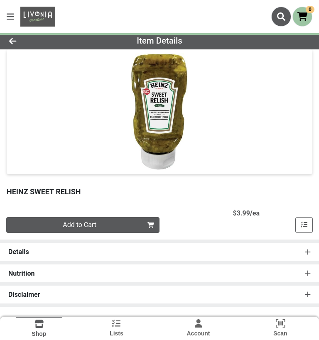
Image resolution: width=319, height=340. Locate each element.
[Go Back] (45, 40)
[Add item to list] (304, 225)
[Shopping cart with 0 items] (302, 17)
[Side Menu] (10, 17)
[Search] (281, 16)
